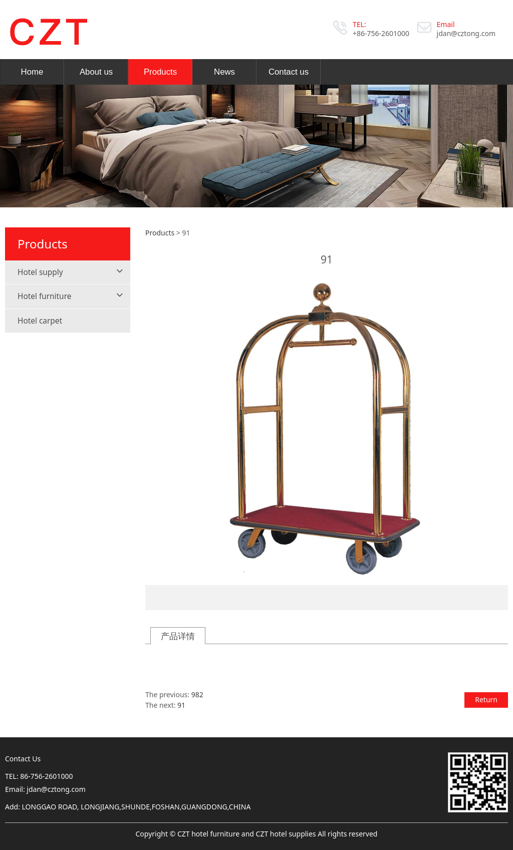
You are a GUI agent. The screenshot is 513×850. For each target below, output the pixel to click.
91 (181, 705)
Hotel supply (40, 272)
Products (160, 72)
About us (96, 72)
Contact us (289, 72)
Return (486, 699)
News (224, 72)
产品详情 (178, 636)
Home (32, 72)
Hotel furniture (44, 296)
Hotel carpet (40, 321)
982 (197, 694)
